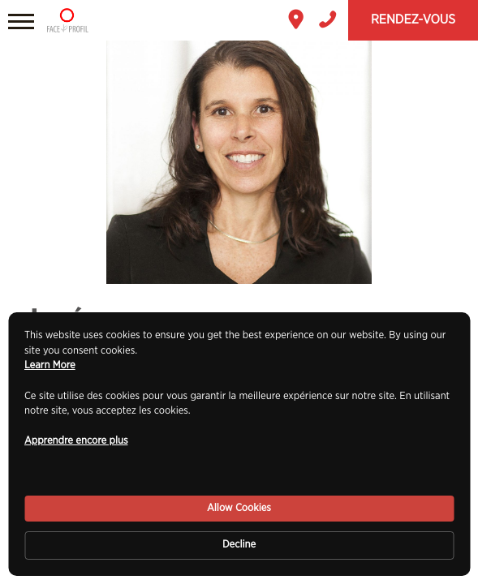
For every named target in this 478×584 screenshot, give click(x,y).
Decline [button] (239, 544)
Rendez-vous (413, 20)
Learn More (49, 365)
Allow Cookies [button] (239, 508)
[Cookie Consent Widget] (239, 444)
